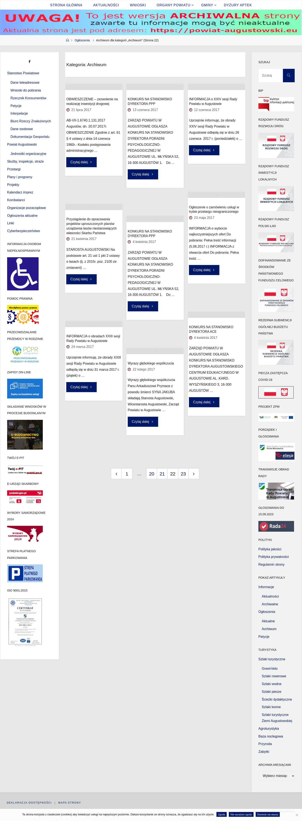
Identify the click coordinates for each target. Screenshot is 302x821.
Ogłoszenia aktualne (22, 215)
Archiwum (269, 629)
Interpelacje (19, 113)
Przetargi (14, 169)
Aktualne (268, 621)
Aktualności (270, 596)
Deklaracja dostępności (30, 802)
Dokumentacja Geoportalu (29, 136)
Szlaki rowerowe (274, 676)
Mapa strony (72, 802)
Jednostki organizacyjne (28, 153)
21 (162, 473)
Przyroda (265, 744)
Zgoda (221, 814)
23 (183, 473)
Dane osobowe (21, 129)
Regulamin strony (271, 564)
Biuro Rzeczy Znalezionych (30, 121)
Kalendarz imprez (20, 192)
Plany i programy (19, 177)
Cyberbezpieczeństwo (23, 231)
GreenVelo (270, 668)
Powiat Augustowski (22, 144)
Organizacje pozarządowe (26, 208)
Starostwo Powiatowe (23, 73)
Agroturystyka (268, 728)
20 (151, 473)
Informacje (266, 587)
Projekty (13, 185)
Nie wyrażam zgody (241, 814)
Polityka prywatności (273, 557)
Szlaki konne (271, 707)
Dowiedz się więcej (267, 814)
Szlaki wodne (271, 684)
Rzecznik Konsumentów (28, 98)
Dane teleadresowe (24, 82)
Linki (10, 223)
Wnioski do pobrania (25, 90)
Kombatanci (16, 200)
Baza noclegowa (270, 736)
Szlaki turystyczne (271, 659)
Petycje (15, 106)
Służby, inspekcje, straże (25, 161)
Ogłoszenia (82, 40)
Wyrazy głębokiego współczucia (151, 386)
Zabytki (263, 751)
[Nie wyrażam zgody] (297, 815)
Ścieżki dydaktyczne (277, 699)
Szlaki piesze (271, 691)
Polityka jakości (269, 549)
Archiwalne (270, 604)
